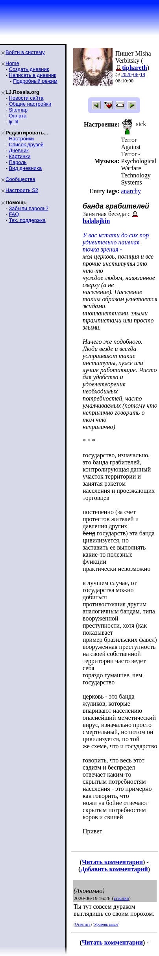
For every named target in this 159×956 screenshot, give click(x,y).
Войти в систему (25, 52)
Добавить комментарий (114, 869)
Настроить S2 (22, 190)
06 (136, 74)
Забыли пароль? (28, 208)
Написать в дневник (32, 75)
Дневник (18, 150)
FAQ (14, 214)
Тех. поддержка (27, 220)
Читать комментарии (112, 862)
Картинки (19, 156)
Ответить (82, 924)
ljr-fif (13, 122)
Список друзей (26, 144)
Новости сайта (26, 98)
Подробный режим (35, 81)
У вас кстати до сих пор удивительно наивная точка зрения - (116, 242)
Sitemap (18, 110)
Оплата (17, 116)
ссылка (121, 898)
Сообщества (20, 179)
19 (142, 74)
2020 (126, 74)
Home (12, 63)
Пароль (17, 162)
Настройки (21, 139)
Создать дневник (29, 69)
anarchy (131, 191)
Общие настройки (30, 104)
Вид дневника (25, 168)
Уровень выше (106, 924)
